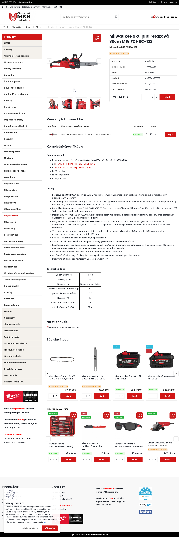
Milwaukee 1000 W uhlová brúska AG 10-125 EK (160, 444)
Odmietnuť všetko (30, 528)
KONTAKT (58, 7)
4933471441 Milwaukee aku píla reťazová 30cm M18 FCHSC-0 (86, 134)
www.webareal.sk (99, 534)
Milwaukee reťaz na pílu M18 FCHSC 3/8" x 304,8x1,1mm (61, 377)
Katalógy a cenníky (31, 7)
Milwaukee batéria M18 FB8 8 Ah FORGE (161, 377)
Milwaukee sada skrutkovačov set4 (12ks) (60, 445)
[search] (115, 17)
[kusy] (148, 97)
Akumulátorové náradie (21, 27)
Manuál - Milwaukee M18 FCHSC (63, 327)
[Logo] (19, 17)
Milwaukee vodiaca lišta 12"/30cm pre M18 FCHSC (93, 377)
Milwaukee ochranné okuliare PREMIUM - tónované (129, 445)
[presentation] (49, 60)
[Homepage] (3, 7)
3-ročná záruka (13, 7)
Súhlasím (50, 528)
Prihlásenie (154, 2)
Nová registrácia (170, 2)
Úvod (5, 27)
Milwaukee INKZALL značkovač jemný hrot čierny (92, 446)
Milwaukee (75, 163)
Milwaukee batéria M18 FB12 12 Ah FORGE (128, 377)
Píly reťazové (41, 27)
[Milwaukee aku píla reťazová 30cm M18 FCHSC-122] (74, 61)
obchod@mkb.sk (12, 427)
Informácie (47, 7)
